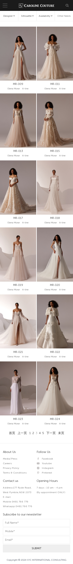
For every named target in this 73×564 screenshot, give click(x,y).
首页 (12, 433)
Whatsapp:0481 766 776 (17, 506)
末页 (61, 433)
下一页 (51, 433)
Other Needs (64, 16)
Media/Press (10, 458)
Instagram (45, 468)
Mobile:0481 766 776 (15, 501)
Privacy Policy (11, 468)
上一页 (22, 433)
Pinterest (44, 472)
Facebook (45, 458)
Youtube (44, 463)
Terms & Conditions (14, 472)
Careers (7, 463)
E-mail (7, 497)
